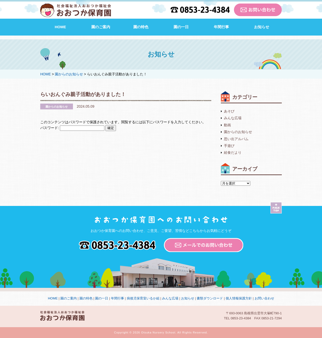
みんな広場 (233, 118)
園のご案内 (100, 27)
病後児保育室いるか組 (143, 298)
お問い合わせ (264, 298)
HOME (60, 27)
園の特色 (140, 27)
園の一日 (181, 27)
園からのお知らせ (238, 132)
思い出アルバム (236, 139)
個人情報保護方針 (239, 298)
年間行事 (221, 27)
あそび (229, 111)
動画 (227, 125)
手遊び (229, 146)
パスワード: (72, 128)
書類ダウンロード (210, 298)
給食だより (233, 152)
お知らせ (261, 27)
